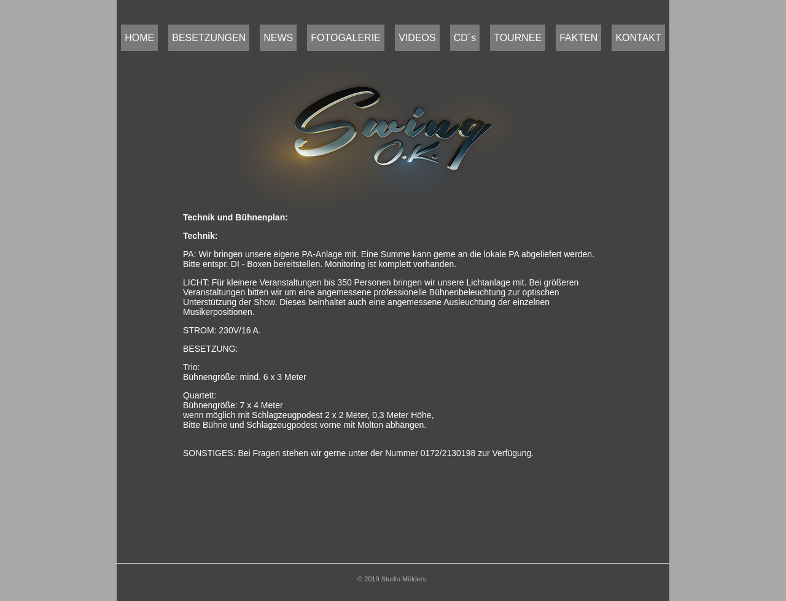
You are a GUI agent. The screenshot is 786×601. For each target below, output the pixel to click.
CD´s (465, 38)
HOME (139, 38)
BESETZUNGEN (209, 38)
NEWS (278, 38)
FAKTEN (578, 38)
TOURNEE (518, 38)
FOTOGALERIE (346, 38)
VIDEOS (417, 38)
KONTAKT (638, 38)
